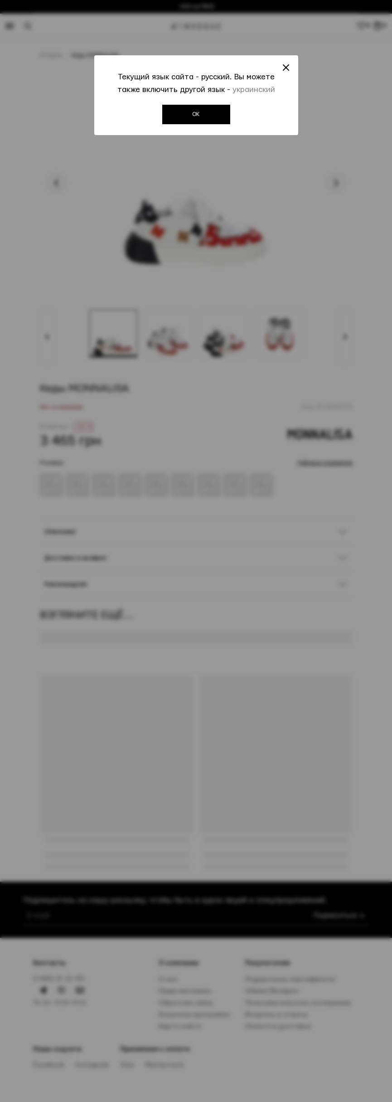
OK (196, 114)
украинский (253, 89)
